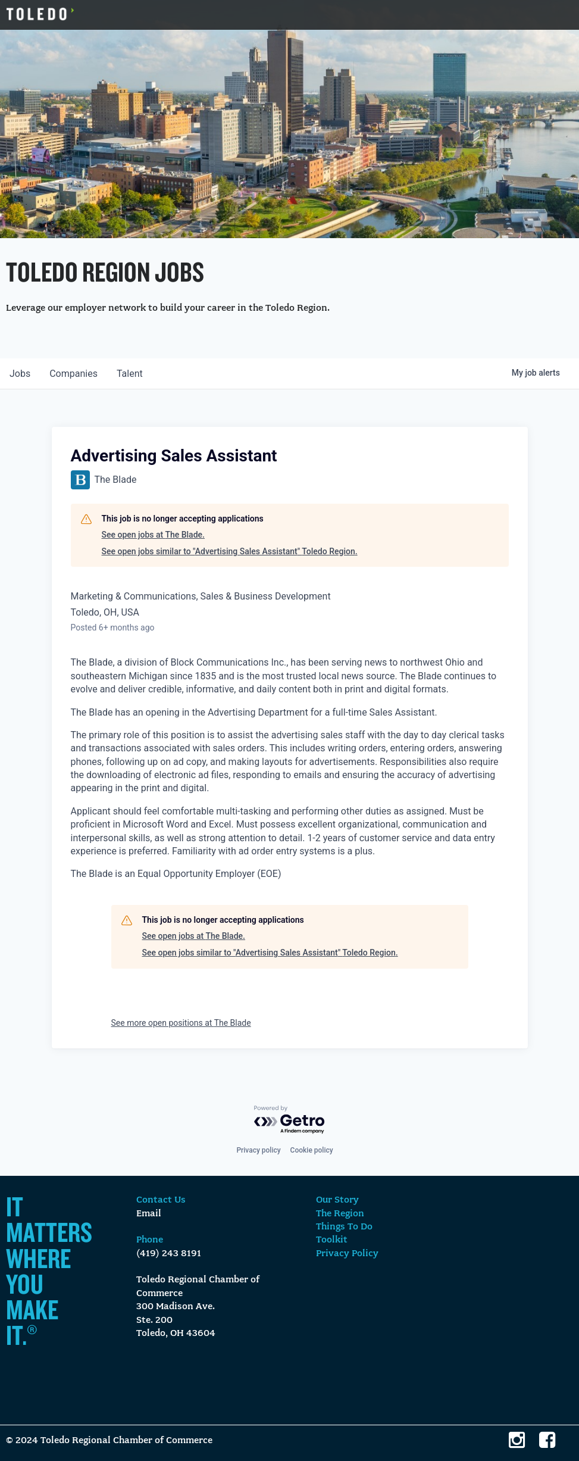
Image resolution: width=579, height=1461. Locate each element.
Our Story (337, 1200)
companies (73, 373)
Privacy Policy (347, 1254)
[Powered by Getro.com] (290, 1120)
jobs (20, 373)
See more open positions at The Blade (181, 1023)
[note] (290, 768)
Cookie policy (311, 1150)
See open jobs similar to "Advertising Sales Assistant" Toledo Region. (230, 551)
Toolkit (332, 1240)
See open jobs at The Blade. (153, 534)
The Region (340, 1214)
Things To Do (344, 1227)
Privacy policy (258, 1150)
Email (148, 1214)
